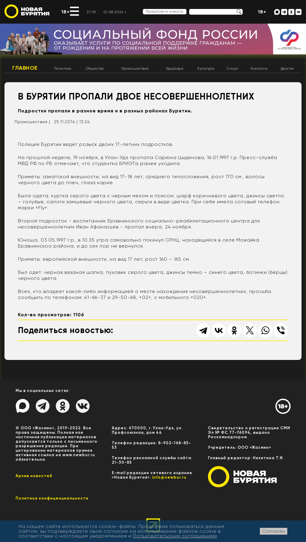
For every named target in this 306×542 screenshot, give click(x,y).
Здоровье (174, 68)
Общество (95, 68)
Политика (62, 68)
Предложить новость (164, 11)
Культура (206, 68)
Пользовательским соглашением (175, 536)
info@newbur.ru (169, 477)
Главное (25, 68)
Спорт (232, 68)
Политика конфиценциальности (52, 498)
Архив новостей (34, 476)
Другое (287, 68)
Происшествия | (32, 121)
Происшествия (135, 68)
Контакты (259, 68)
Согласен (273, 531)
